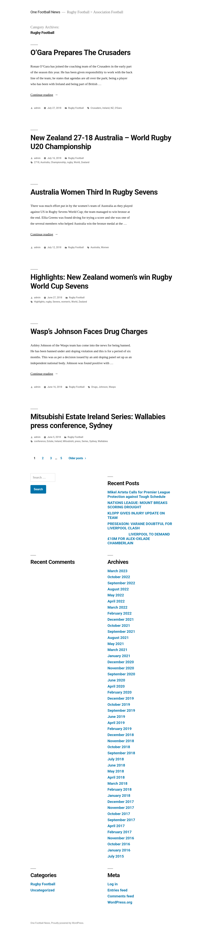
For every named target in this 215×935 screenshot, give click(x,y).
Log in (113, 884)
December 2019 (121, 698)
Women (105, 247)
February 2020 (120, 692)
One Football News (45, 12)
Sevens (56, 301)
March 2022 (117, 607)
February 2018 (120, 789)
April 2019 (116, 723)
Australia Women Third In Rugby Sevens (94, 192)
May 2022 (116, 595)
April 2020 (116, 686)
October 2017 (119, 814)
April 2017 (116, 826)
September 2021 (121, 631)
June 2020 (116, 680)
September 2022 (121, 583)
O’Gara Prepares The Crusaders (80, 52)
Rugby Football (76, 108)
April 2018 (116, 777)
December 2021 (121, 619)
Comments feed (121, 896)
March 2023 (117, 571)
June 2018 (116, 765)
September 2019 (121, 710)
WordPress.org (120, 902)
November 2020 (121, 668)
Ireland (106, 108)
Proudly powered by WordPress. (67, 923)
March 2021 (117, 650)
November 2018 (121, 741)
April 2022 (116, 601)
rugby (70, 162)
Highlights (39, 301)
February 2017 (120, 832)
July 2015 (116, 856)
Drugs (94, 386)
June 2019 (116, 716)
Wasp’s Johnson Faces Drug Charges (89, 331)
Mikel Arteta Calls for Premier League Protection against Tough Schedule (139, 494)
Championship (58, 162)
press (78, 441)
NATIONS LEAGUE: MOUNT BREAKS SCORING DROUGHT (137, 505)
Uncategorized (42, 890)
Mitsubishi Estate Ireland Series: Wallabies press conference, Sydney (97, 421)
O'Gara (118, 108)
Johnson (103, 386)
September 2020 (121, 674)
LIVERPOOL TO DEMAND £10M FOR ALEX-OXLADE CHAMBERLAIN (139, 538)
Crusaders (96, 108)
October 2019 (119, 704)
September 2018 (121, 753)
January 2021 (119, 656)
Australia (45, 162)
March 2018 (117, 783)
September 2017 (121, 820)
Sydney (93, 441)
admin (37, 108)
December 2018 (121, 735)
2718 (36, 162)
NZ (112, 108)
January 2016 (119, 850)
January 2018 (119, 795)
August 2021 (118, 637)
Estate (50, 441)
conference (40, 441)
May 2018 (116, 771)
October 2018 (119, 747)
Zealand (85, 162)
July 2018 (116, 759)
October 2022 (119, 577)
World (77, 162)
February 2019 (120, 729)
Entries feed (117, 890)
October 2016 (119, 844)
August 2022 (118, 589)
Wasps (112, 386)
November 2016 (121, 838)
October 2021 (119, 625)
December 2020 (121, 662)
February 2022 (120, 613)
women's (65, 301)
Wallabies (103, 441)
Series (85, 441)
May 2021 (116, 644)
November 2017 (121, 807)
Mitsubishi (68, 441)
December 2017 (121, 801)
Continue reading (44, 95)
